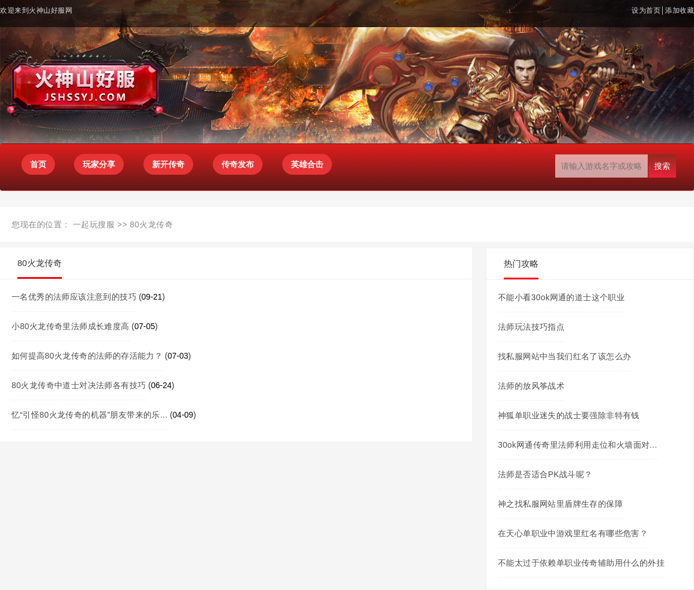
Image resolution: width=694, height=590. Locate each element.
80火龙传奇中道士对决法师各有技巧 (79, 385)
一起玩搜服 (94, 224)
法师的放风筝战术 (531, 385)
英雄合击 (307, 164)
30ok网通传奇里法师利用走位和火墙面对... (577, 444)
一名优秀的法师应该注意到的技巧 (74, 296)
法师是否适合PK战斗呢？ (545, 474)
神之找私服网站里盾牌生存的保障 (560, 503)
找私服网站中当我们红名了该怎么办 (564, 356)
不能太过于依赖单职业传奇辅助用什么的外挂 (581, 562)
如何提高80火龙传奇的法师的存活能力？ (87, 355)
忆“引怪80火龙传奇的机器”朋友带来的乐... (90, 414)
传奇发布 (238, 164)
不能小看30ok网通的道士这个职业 (561, 297)
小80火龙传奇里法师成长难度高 (71, 326)
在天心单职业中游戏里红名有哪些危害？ (573, 533)
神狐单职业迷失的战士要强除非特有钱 (569, 415)
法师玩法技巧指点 (531, 326)
